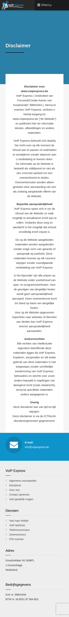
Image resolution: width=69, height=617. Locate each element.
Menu (44, 5)
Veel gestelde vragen (21, 499)
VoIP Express (17, 5)
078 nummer (16, 539)
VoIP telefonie (17, 525)
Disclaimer (15, 485)
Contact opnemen (19, 494)
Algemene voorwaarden (22, 480)
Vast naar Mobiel (18, 520)
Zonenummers (17, 534)
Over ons (14, 489)
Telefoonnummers (19, 529)
